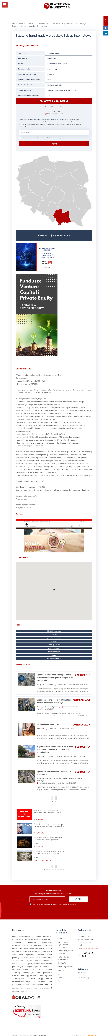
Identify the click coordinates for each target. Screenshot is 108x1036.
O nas (59, 974)
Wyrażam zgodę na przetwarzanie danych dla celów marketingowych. (42, 138)
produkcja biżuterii (54, 643)
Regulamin (61, 960)
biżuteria (54, 633)
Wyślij (54, 143)
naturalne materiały (54, 655)
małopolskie (51, 58)
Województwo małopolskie (57, 64)
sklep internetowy (54, 646)
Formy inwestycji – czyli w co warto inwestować (64, 941)
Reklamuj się (84, 975)
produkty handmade (54, 637)
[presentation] (47, 908)
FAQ (59, 971)
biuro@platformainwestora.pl (88, 945)
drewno (54, 652)
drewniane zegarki (54, 649)
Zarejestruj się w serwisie (54, 234)
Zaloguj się (61, 967)
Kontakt (60, 978)
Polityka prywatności (65, 963)
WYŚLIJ (78, 896)
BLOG (106, 20)
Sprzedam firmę (53, 53)
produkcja (54, 640)
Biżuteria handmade (54, 630)
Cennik (60, 935)
